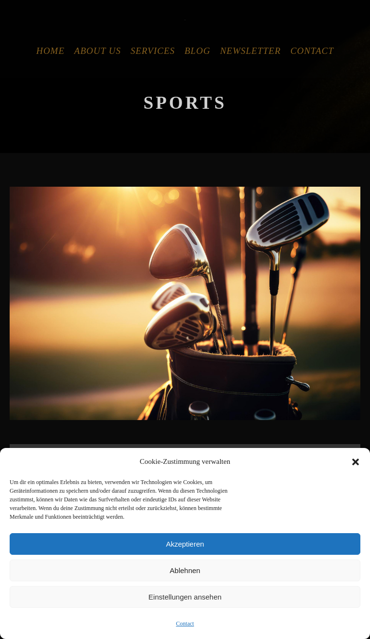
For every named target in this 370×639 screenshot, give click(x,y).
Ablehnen (185, 570)
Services (153, 51)
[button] (355, 462)
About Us (97, 51)
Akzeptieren (185, 544)
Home (50, 51)
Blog (198, 51)
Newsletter (250, 51)
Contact (185, 623)
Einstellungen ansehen (185, 597)
